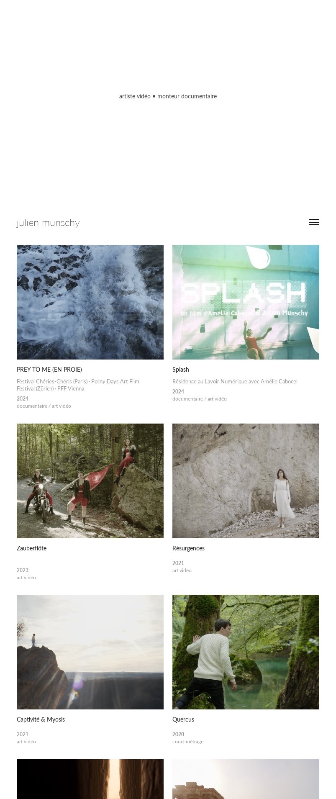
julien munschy (48, 222)
